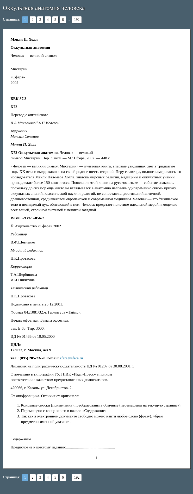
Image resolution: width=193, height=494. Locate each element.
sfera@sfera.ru (71, 358)
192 (76, 20)
